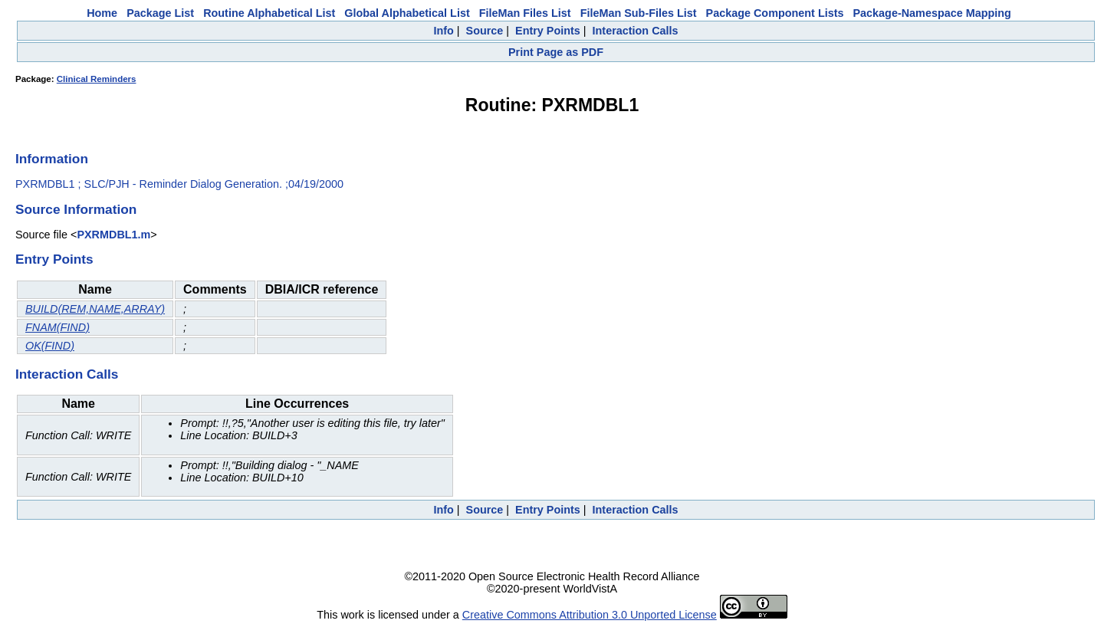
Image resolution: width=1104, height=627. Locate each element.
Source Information (75, 209)
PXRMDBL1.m (113, 234)
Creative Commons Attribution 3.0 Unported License (589, 615)
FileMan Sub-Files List (638, 13)
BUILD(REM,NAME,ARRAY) (95, 309)
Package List (160, 13)
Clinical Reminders (96, 79)
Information (51, 158)
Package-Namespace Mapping (932, 13)
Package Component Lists (775, 13)
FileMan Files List (525, 13)
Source (485, 31)
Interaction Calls (635, 31)
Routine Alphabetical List (269, 13)
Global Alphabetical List (406, 13)
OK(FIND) (49, 346)
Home (102, 13)
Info (443, 31)
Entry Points (547, 31)
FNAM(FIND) (57, 327)
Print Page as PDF (555, 52)
